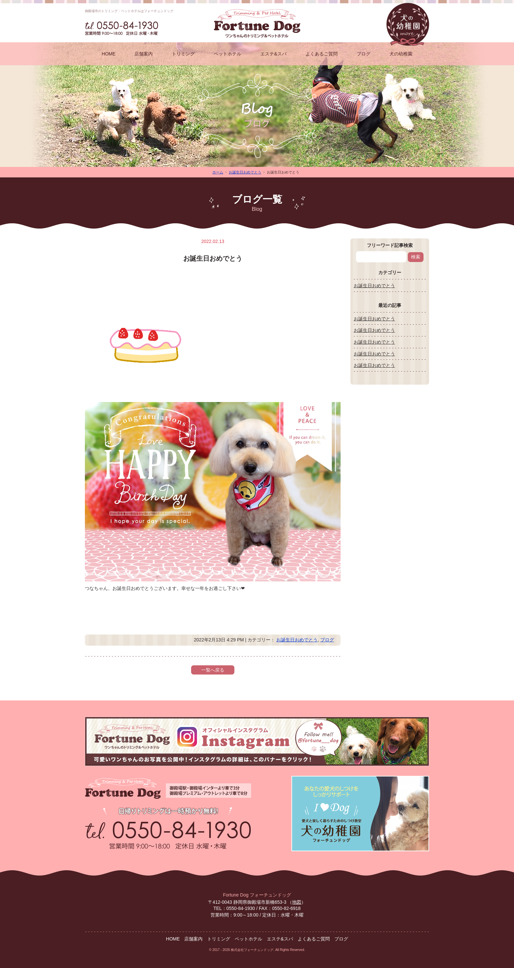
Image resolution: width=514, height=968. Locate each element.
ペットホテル (227, 53)
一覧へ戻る (212, 670)
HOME (108, 53)
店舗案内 (143, 53)
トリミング (183, 53)
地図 (296, 902)
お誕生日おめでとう (245, 172)
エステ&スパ (273, 53)
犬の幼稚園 (400, 53)
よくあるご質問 (322, 53)
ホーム (217, 172)
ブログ (363, 53)
